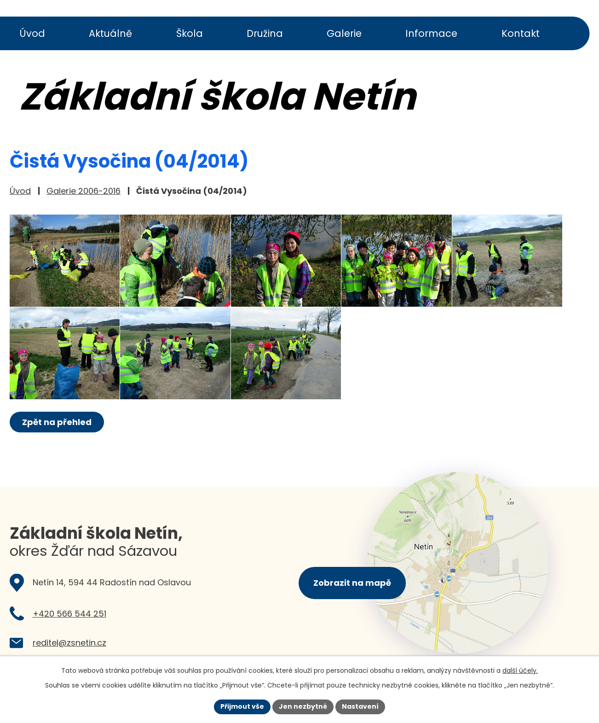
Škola (189, 33)
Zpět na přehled (57, 422)
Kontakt (520, 33)
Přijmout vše (242, 706)
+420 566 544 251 (69, 613)
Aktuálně (110, 33)
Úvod (32, 33)
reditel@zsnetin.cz (69, 642)
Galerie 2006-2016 (83, 191)
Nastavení (360, 706)
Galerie (344, 33)
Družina (265, 33)
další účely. (520, 670)
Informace (431, 33)
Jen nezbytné (303, 706)
